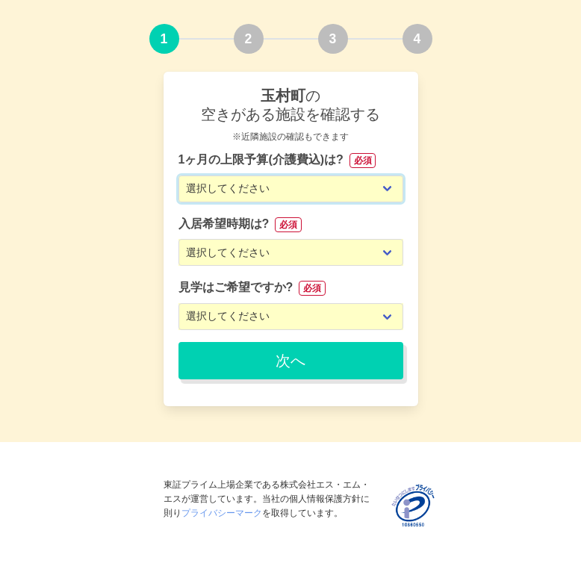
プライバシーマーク (221, 513)
